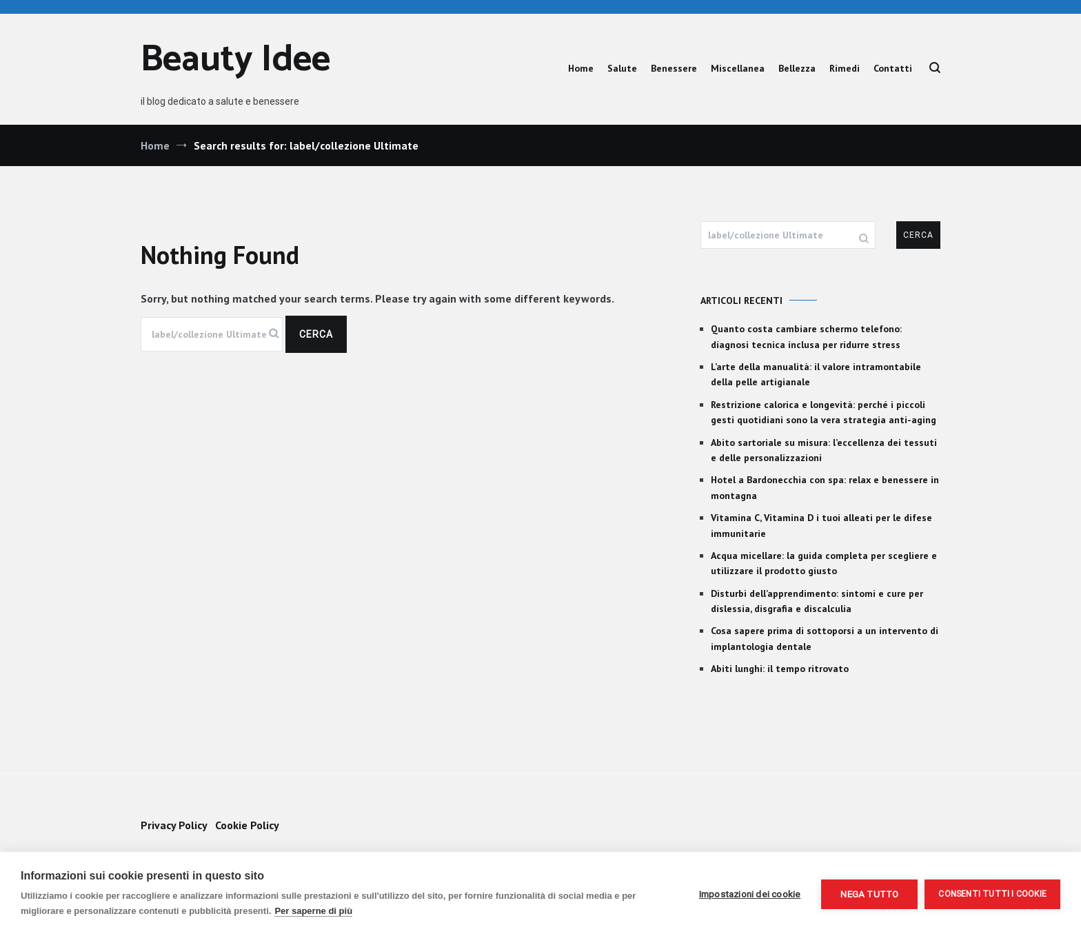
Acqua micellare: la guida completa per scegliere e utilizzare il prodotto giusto (824, 563)
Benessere (674, 68)
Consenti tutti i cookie (992, 894)
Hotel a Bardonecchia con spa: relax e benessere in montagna (825, 487)
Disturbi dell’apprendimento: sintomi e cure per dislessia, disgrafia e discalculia (817, 601)
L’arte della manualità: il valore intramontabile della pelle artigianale (816, 374)
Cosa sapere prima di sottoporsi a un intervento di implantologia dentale (824, 638)
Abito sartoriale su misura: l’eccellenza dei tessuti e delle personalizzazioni (824, 450)
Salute (622, 68)
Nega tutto (869, 893)
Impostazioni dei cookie (750, 893)
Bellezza (797, 68)
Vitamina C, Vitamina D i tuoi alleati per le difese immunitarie (821, 525)
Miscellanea (738, 68)
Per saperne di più (313, 911)
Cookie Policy (247, 825)
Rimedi (844, 68)
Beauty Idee (235, 60)
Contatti (892, 68)
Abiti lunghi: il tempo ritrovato (780, 668)
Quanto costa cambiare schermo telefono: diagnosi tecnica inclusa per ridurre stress (806, 336)
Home (581, 68)
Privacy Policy (174, 825)
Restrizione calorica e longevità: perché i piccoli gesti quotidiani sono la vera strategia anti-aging (823, 412)
